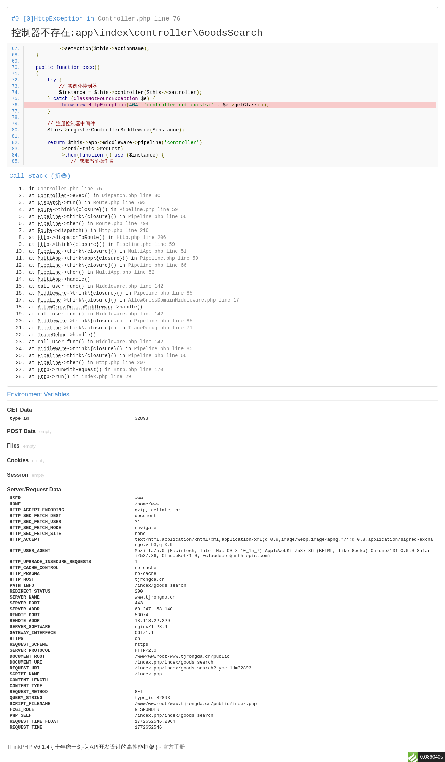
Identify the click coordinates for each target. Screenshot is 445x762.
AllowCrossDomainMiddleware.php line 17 (183, 300)
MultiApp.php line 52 (125, 272)
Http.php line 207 (121, 363)
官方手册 (174, 747)
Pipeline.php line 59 (148, 209)
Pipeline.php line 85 (163, 293)
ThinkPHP (19, 747)
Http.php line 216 (124, 230)
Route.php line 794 (122, 223)
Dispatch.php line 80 (131, 196)
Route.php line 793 (119, 203)
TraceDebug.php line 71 (160, 328)
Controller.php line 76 (139, 18)
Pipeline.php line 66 (157, 216)
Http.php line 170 (138, 369)
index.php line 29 (106, 376)
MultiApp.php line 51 (157, 251)
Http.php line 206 (141, 237)
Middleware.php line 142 (129, 286)
